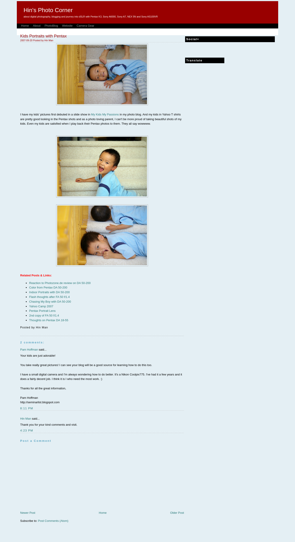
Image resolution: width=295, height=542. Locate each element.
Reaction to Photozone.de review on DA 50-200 (60, 283)
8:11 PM (26, 408)
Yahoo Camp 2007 (41, 306)
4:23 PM (26, 430)
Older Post (177, 512)
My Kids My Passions (105, 114)
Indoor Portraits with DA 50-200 (49, 292)
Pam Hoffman (29, 349)
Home (25, 25)
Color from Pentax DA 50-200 (48, 287)
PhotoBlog (51, 25)
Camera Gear (85, 25)
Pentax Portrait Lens (42, 310)
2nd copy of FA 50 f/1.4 (44, 315)
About (37, 25)
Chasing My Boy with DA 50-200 (50, 301)
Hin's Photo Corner (48, 10)
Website (67, 25)
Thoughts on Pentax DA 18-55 (48, 320)
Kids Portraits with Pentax (43, 36)
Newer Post (27, 512)
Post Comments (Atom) (53, 520)
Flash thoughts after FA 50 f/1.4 (49, 297)
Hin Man (25, 418)
